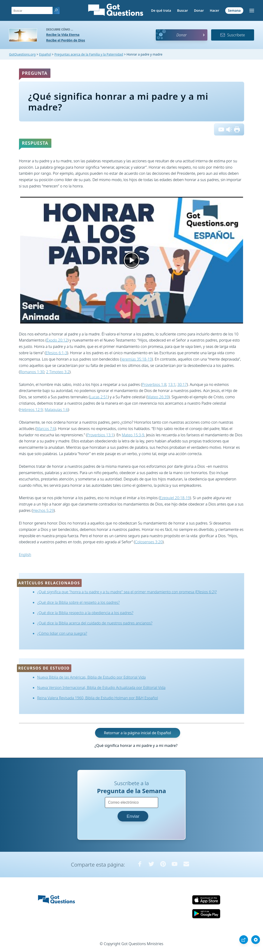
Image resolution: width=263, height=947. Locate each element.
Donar (199, 10)
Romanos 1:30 (32, 371)
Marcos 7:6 (45, 428)
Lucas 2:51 (99, 396)
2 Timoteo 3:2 (57, 371)
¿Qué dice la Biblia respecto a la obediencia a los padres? (85, 612)
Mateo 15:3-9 (133, 434)
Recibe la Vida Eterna (63, 34)
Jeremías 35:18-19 (136, 359)
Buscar (182, 10)
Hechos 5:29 (43, 510)
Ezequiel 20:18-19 (175, 497)
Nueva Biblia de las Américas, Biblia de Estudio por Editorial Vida (91, 677)
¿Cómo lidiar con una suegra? (62, 633)
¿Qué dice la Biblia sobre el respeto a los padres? (78, 602)
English (25, 554)
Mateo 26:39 (158, 396)
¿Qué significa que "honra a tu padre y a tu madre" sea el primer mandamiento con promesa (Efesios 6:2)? (127, 591)
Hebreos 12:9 (31, 409)
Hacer (214, 10)
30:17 (182, 384)
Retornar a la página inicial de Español (137, 732)
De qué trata (161, 10)
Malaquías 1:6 (56, 409)
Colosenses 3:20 (149, 541)
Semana (234, 10)
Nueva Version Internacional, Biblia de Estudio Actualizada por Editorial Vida (101, 687)
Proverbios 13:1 (100, 434)
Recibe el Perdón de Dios (65, 40)
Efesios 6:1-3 (56, 352)
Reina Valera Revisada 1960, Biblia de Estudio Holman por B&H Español (97, 697)
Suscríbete (232, 35)
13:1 (171, 384)
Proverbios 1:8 (154, 384)
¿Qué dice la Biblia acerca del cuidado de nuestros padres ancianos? (94, 623)
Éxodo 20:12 (57, 340)
